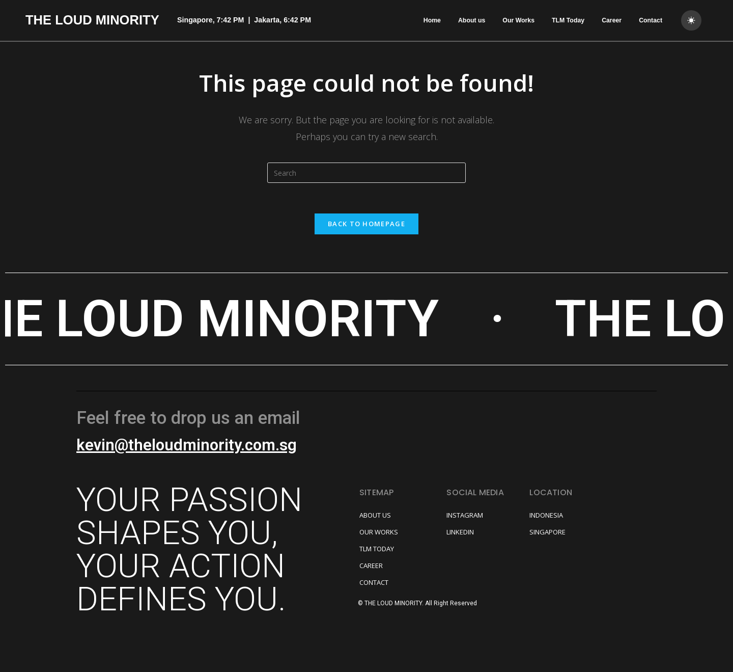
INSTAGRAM (464, 515)
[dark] (691, 20)
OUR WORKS (378, 531)
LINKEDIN (460, 531)
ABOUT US (375, 515)
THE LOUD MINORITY (92, 20)
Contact (650, 20)
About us (471, 20)
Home (432, 20)
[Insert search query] (366, 173)
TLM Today (568, 20)
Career (612, 20)
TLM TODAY (376, 548)
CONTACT (373, 582)
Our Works (518, 20)
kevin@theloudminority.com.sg (186, 445)
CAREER (371, 565)
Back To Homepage (366, 223)
